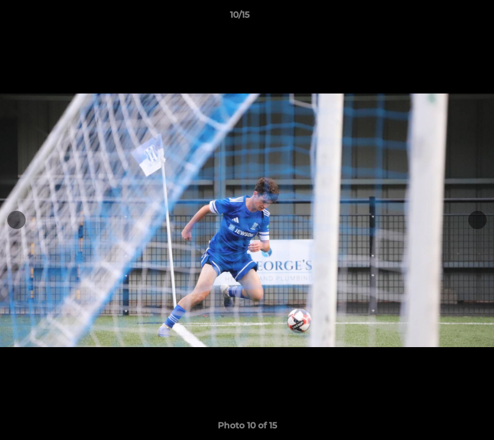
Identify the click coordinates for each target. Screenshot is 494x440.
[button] (442, 17)
